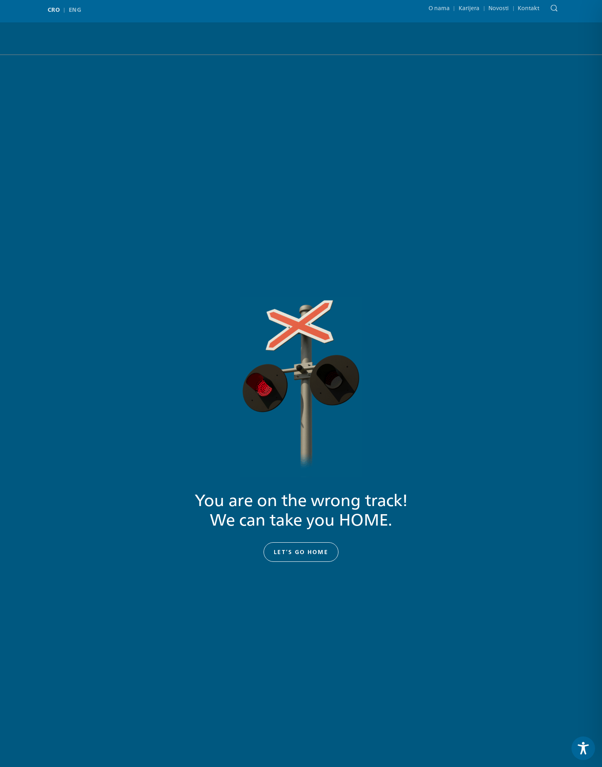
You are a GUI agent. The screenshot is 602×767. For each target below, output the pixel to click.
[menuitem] (56, 8)
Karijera (469, 5)
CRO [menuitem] (54, 8)
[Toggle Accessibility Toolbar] (583, 748)
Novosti (498, 5)
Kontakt (528, 5)
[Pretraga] (552, 6)
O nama (439, 5)
